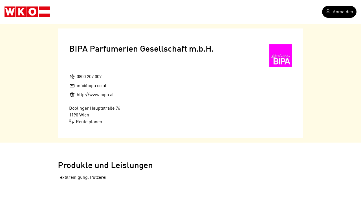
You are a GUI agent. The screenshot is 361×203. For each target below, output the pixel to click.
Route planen (85, 122)
